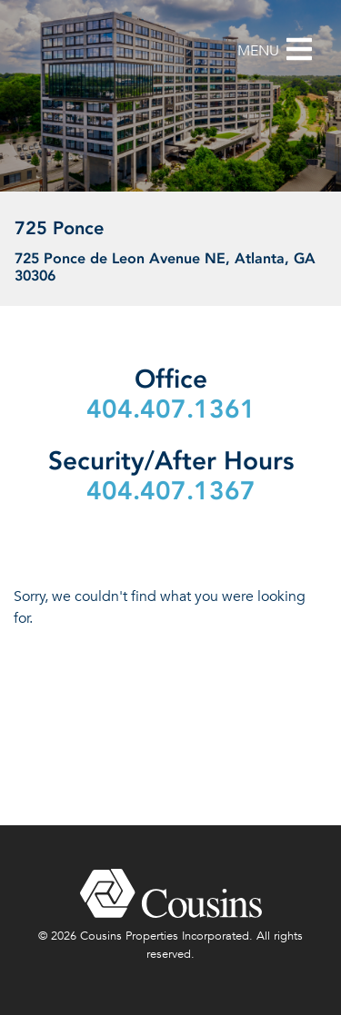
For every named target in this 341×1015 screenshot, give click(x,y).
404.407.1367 (171, 491)
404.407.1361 (171, 409)
